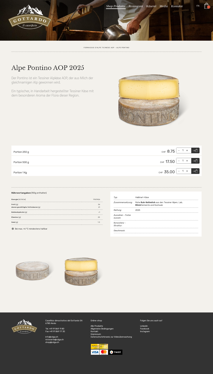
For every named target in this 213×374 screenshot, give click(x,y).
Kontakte (177, 6)
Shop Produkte (115, 6)
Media (163, 6)
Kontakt (94, 331)
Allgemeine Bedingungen (102, 329)
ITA (197, 6)
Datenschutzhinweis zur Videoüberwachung (111, 337)
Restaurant (136, 6)
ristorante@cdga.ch (54, 339)
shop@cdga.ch (52, 342)
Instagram (145, 331)
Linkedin (144, 326)
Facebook (144, 329)
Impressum (96, 334)
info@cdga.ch (51, 337)
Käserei (151, 6)
